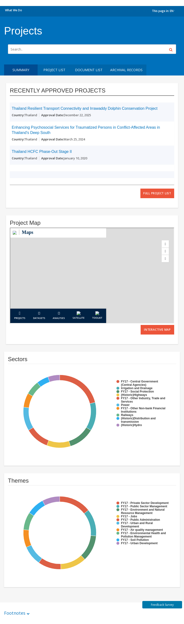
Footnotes (14, 613)
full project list (157, 193)
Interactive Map (157, 330)
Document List (89, 70)
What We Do (13, 10)
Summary (20, 70)
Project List (54, 70)
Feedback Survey (162, 605)
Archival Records (126, 70)
